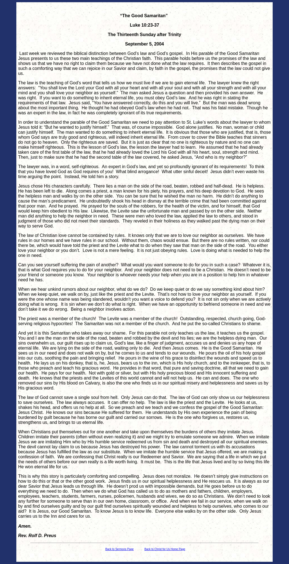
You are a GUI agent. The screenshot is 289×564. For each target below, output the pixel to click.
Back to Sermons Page (119, 549)
